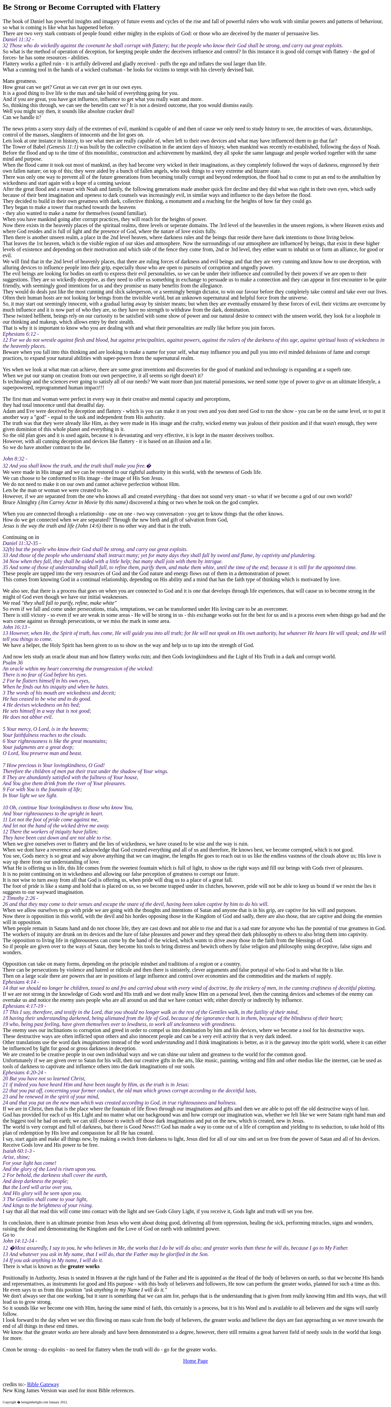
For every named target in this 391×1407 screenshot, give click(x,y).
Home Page (195, 1361)
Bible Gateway (43, 1384)
